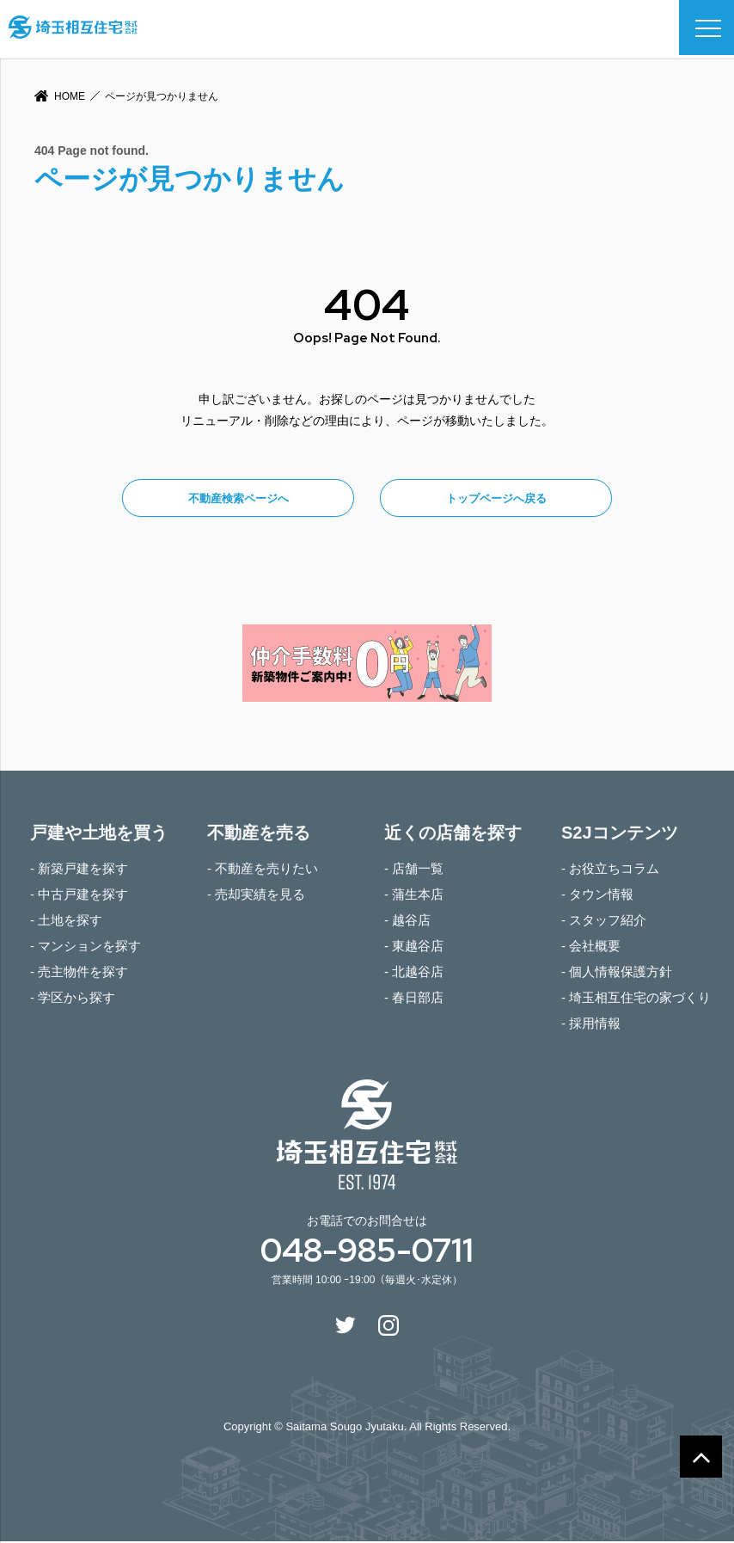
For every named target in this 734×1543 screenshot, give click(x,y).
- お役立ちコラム (610, 870)
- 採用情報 (591, 1024)
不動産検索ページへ (238, 499)
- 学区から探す (72, 999)
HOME (69, 96)
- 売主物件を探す (79, 973)
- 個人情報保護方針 (616, 973)
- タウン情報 (597, 895)
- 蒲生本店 (413, 895)
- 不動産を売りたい (262, 870)
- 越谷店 (407, 921)
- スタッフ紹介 (603, 921)
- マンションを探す (85, 947)
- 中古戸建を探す (79, 895)
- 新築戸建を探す (79, 870)
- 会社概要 (591, 947)
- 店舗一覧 (413, 870)
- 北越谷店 (413, 973)
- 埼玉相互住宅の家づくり (636, 999)
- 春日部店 (413, 999)
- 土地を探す (66, 921)
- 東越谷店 (413, 947)
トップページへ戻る (496, 499)
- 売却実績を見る (256, 895)
